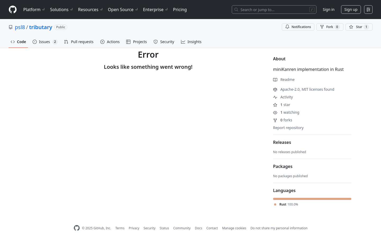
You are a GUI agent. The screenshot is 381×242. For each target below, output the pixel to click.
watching (286, 112)
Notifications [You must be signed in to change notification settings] (298, 27)
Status (164, 228)
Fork (330, 27)
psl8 (20, 27)
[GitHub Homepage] (77, 228)
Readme (284, 79)
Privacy (134, 228)
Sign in (328, 9)
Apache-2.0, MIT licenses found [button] (303, 89)
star (281, 104)
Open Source (123, 9)
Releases (282, 142)
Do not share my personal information (279, 228)
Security (150, 228)
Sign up (350, 9)
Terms (120, 228)
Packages (282, 166)
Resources (91, 9)
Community (182, 228)
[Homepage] (12, 9)
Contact (212, 228)
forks (282, 119)
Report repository (288, 127)
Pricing (180, 9)
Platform (34, 9)
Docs (198, 228)
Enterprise (156, 9)
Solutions (62, 9)
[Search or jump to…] (274, 9)
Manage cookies (234, 228)
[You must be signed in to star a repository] (359, 27)
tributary (40, 27)
